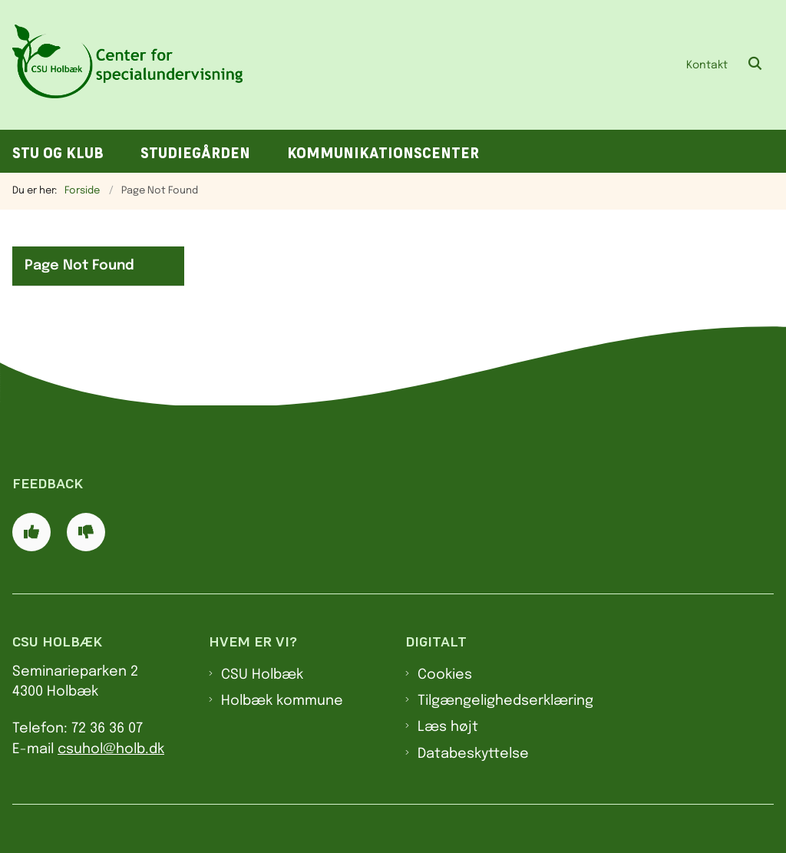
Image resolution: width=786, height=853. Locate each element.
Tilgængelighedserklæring (505, 701)
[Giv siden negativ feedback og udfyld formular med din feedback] (86, 532)
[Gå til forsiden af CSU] (121, 65)
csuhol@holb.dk (111, 749)
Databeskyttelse (473, 754)
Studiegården (195, 153)
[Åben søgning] (755, 64)
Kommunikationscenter (383, 153)
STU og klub (58, 153)
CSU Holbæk (262, 675)
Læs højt (448, 727)
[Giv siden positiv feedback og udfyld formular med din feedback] (31, 532)
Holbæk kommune (282, 701)
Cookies (445, 675)
